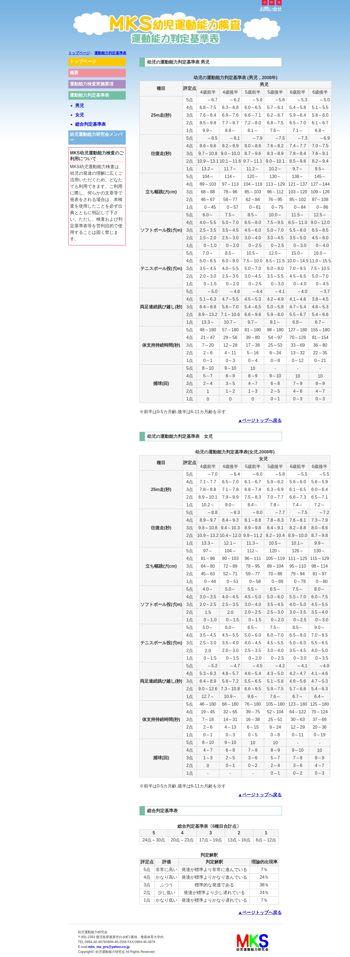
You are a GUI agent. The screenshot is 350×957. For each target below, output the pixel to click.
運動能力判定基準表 (110, 53)
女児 (79, 115)
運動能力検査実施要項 (91, 84)
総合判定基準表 (90, 124)
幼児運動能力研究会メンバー (96, 137)
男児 (79, 105)
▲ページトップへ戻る (260, 420)
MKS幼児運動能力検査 (175, 30)
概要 (74, 72)
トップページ (79, 53)
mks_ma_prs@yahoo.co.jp (109, 947)
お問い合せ (271, 9)
